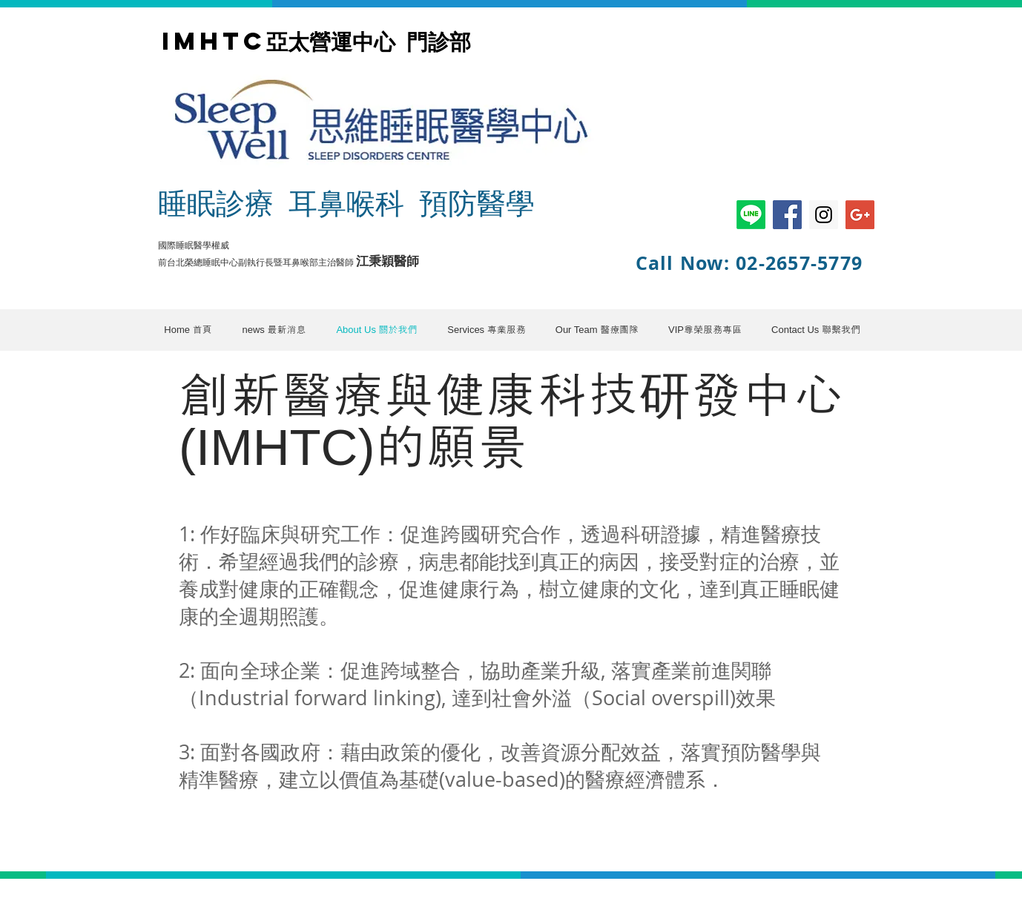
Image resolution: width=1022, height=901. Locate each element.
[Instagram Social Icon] (823, 214)
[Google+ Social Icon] (859, 214)
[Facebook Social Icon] (787, 214)
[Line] (750, 214)
